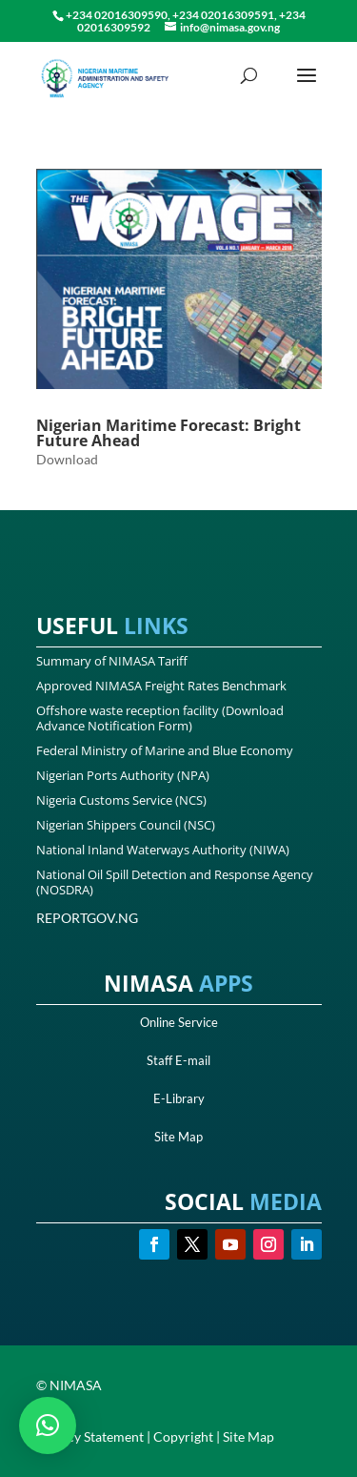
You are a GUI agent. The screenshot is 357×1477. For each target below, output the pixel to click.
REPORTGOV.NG (87, 918)
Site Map (178, 1136)
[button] (47, 1425)
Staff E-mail (178, 1060)
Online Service (179, 1022)
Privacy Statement (90, 1436)
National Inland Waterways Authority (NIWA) (162, 849)
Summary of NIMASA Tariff (112, 660)
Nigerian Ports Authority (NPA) (122, 775)
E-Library (179, 1098)
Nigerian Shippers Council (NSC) (125, 824)
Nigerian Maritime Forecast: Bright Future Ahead (168, 433)
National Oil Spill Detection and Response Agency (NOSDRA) (174, 882)
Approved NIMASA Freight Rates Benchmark (161, 685)
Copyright (183, 1436)
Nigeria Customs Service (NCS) (121, 800)
